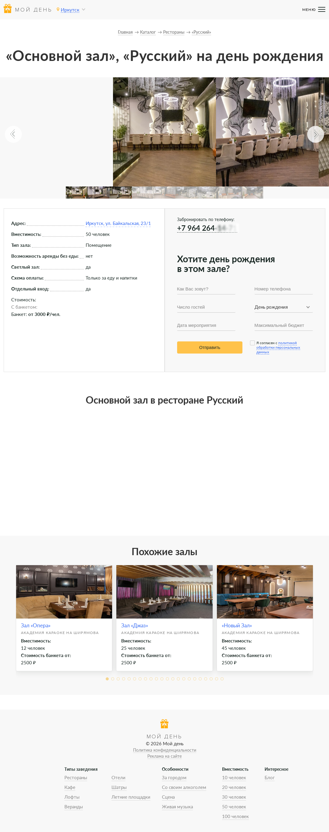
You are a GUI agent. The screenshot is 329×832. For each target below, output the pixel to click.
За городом (174, 777)
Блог (270, 777)
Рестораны (75, 777)
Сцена (168, 797)
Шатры (119, 787)
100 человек (235, 816)
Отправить (209, 347)
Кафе (69, 787)
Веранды (73, 806)
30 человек (234, 797)
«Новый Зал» (237, 625)
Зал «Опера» (35, 625)
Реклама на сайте (164, 756)
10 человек (234, 777)
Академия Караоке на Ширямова (60, 632)
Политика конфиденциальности (164, 750)
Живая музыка (177, 806)
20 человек (234, 787)
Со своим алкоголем (184, 787)
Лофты (72, 797)
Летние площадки (130, 797)
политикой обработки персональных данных (278, 347)
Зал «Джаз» (134, 625)
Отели (118, 777)
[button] (13, 134)
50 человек (234, 806)
